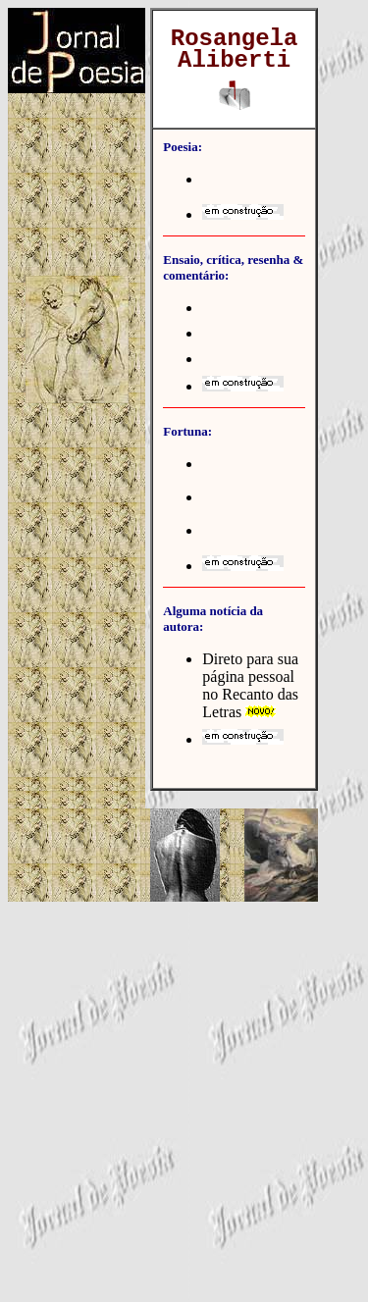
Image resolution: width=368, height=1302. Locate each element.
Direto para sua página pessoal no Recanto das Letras (250, 685)
